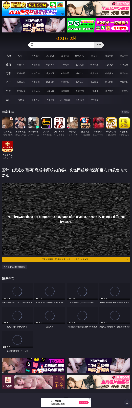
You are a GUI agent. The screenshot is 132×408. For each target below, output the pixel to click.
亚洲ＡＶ (21, 64)
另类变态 (124, 73)
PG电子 (20, 55)
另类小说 (94, 91)
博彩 (8, 55)
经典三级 (94, 73)
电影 (8, 73)
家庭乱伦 (36, 91)
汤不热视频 (65, 99)
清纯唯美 (94, 82)
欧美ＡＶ (50, 64)
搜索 (99, 45)
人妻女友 (50, 91)
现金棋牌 (109, 55)
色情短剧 (94, 99)
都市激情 (21, 91)
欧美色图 (50, 82)
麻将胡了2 (79, 55)
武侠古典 (65, 91)
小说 (8, 91)
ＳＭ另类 (124, 64)
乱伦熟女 (109, 73)
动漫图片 (65, 82)
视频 (8, 64)
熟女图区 (109, 82)
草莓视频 (50, 99)
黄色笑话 (109, 91)
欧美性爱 (65, 73)
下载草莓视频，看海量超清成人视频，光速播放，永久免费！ (85, 259)
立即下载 (83, 402)
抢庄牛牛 (124, 55)
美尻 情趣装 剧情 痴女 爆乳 (14, 267)
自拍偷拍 (36, 64)
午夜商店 (36, 99)
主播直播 (109, 64)
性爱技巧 (124, 91)
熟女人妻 (80, 64)
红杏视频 (80, 99)
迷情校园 (80, 91)
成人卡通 (50, 73)
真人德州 (36, 55)
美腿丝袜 (80, 82)
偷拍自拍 (36, 73)
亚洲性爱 (21, 73)
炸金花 (94, 55)
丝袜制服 (94, 64)
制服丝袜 (80, 73)
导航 (8, 99)
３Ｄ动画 (65, 64)
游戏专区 (65, 55)
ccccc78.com (66, 38)
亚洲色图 (36, 82)
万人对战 (50, 55)
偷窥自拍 (21, 82)
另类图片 (124, 82)
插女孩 (21, 99)
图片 (8, 82)
